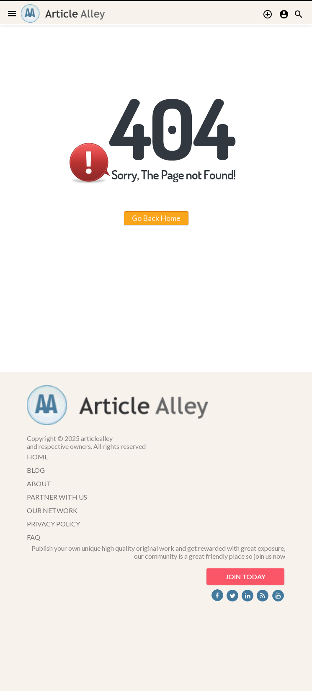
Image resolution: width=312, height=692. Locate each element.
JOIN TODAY (245, 577)
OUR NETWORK (52, 510)
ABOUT (39, 483)
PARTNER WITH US (57, 497)
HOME (37, 457)
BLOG (36, 470)
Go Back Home (156, 218)
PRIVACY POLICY (53, 524)
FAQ (33, 537)
